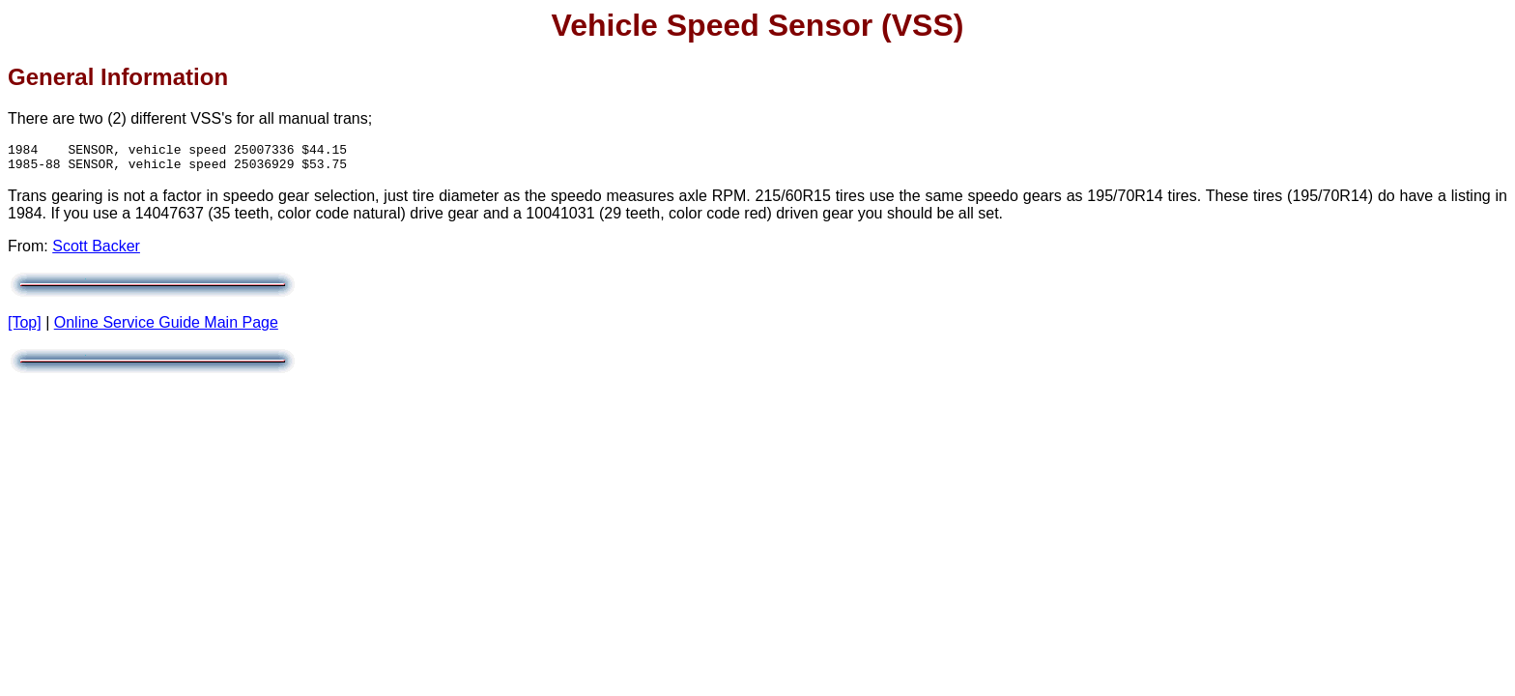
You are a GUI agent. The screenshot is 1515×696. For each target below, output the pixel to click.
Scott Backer (96, 252)
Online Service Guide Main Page (166, 328)
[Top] (25, 328)
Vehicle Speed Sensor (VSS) (758, 25)
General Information (118, 77)
